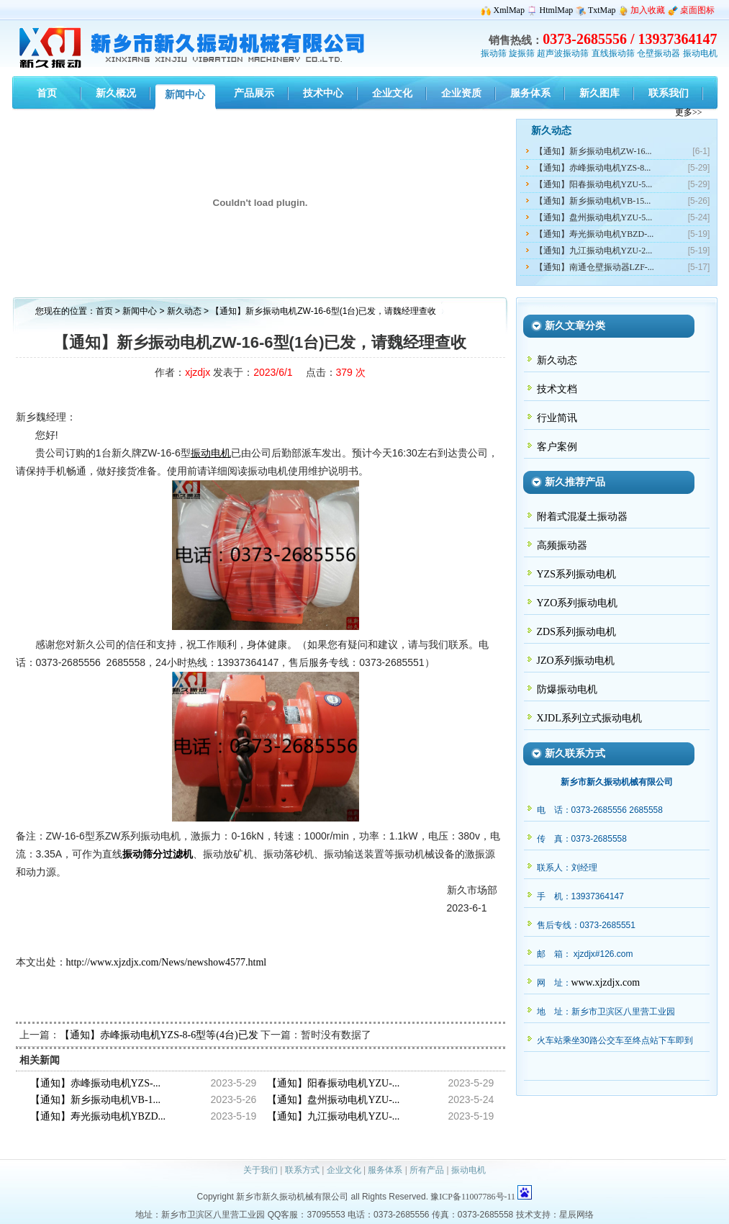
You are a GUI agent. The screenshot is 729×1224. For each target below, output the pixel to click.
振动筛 (494, 53)
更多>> (688, 112)
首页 (104, 311)
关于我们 (260, 1170)
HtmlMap (557, 10)
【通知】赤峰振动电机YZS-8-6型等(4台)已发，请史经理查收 (194, 1035)
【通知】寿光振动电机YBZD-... (594, 234)
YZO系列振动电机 (577, 603)
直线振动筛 (613, 53)
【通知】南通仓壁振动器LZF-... (594, 267)
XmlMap (509, 10)
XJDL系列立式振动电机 (589, 718)
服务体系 (385, 1170)
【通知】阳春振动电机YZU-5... (594, 184)
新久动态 (185, 311)
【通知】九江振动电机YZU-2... (594, 251)
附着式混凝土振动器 (582, 516)
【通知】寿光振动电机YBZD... (98, 1116)
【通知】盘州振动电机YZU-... (333, 1099)
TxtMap (602, 10)
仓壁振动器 (658, 53)
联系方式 (302, 1170)
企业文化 (344, 1170)
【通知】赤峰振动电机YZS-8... (593, 168)
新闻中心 (139, 311)
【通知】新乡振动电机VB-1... (95, 1099)
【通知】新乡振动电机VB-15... (593, 201)
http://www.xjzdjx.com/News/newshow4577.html (166, 962)
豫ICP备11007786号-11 (472, 1197)
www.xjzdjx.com (605, 982)
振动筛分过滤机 (157, 854)
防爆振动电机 (567, 689)
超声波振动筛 (563, 53)
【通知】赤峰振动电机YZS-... (95, 1083)
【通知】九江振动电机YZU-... (333, 1116)
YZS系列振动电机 (576, 574)
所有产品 (426, 1170)
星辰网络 (576, 1215)
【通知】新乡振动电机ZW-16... (593, 151)
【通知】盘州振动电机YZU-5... (594, 217)
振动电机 (700, 53)
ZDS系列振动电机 (576, 631)
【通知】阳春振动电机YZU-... (333, 1083)
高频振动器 (562, 545)
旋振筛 (522, 53)
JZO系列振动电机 (576, 660)
